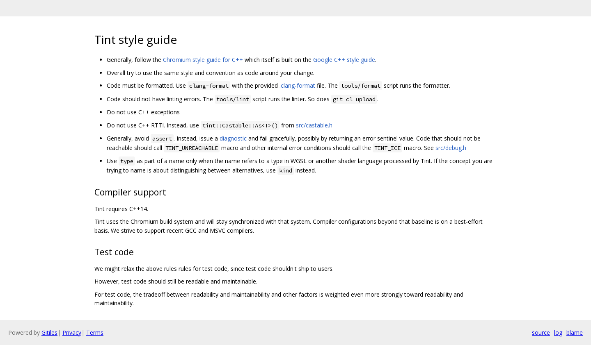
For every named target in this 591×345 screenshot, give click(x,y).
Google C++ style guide (344, 60)
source (541, 332)
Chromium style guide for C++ (203, 60)
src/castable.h (314, 125)
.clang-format (297, 85)
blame (574, 332)
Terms (94, 332)
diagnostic (233, 138)
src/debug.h (450, 148)
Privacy (71, 332)
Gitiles (49, 332)
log (558, 332)
